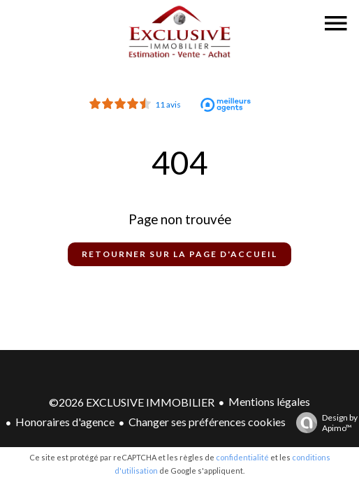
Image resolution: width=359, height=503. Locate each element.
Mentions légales (269, 401)
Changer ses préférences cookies (207, 421)
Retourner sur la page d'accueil (179, 254)
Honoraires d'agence (65, 421)
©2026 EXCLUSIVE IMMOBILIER (131, 402)
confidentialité (242, 457)
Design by (323, 422)
